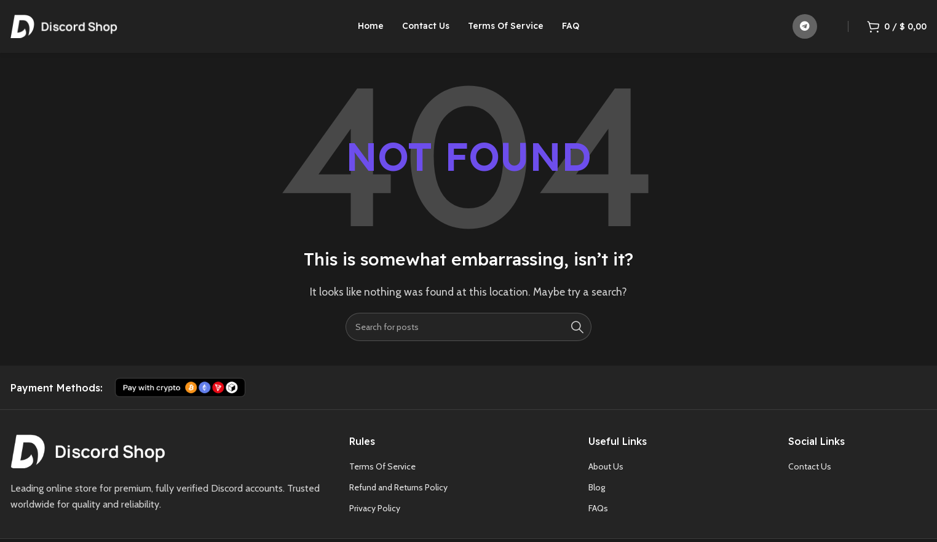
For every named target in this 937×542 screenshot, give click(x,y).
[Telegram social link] (805, 27)
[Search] (468, 329)
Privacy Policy (374, 511)
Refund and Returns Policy (398, 489)
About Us (605, 468)
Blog (596, 489)
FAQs (598, 511)
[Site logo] (63, 27)
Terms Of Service (382, 468)
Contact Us (809, 468)
